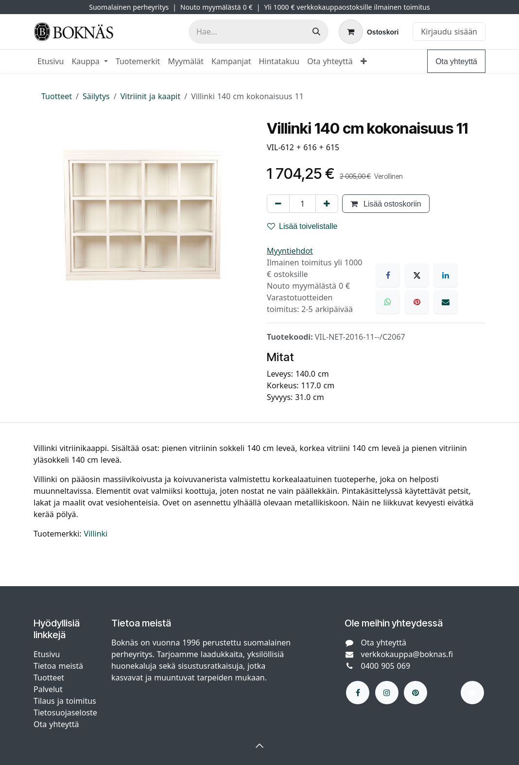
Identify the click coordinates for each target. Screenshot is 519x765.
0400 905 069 (386, 666)
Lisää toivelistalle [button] (302, 226)
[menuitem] (51, 61)
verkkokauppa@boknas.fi (407, 654)
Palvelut (48, 689)
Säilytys (96, 96)
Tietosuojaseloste (67, 712)
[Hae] (316, 31)
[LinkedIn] (445, 275)
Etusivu (47, 654)
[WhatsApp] (387, 301)
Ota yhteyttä (456, 61)
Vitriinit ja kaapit (151, 96)
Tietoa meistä (58, 666)
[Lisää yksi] (326, 203)
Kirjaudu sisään (449, 31)
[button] (259, 745)
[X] (417, 275)
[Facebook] (387, 275)
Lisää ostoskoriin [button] (385, 204)
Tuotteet (56, 96)
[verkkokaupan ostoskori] (368, 31)
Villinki (96, 534)
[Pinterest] (417, 301)
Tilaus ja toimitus (65, 701)
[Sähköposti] (445, 301)
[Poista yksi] (278, 203)
